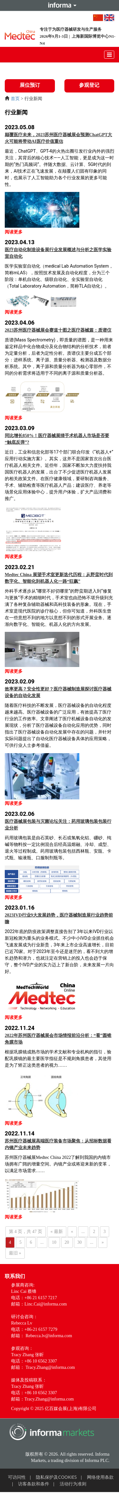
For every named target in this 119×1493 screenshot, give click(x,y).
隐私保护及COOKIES (56, 1477)
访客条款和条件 (33, 1484)
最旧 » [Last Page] (15, 1253)
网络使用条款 (100, 1477)
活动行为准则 (73, 1484)
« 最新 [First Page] (56, 1231)
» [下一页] (103, 1242)
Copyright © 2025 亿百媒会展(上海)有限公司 (53, 1408)
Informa (59, 5)
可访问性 (17, 1477)
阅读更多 (14, 232)
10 (54, 1242)
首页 (15, 98)
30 (79, 1242)
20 (67, 1242)
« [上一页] (72, 1231)
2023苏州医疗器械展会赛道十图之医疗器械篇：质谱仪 (58, 330)
